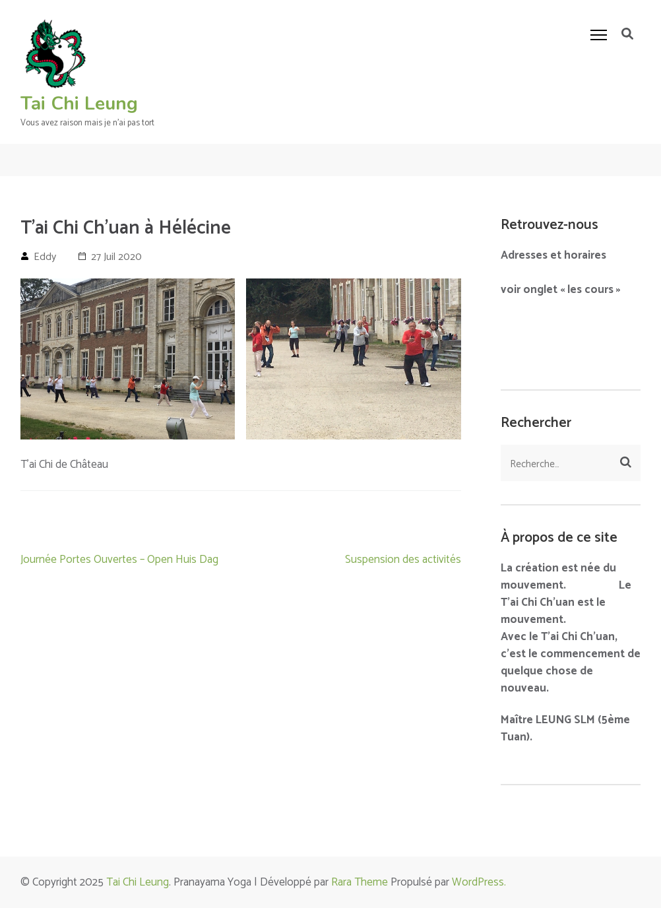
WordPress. (479, 882)
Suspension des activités (403, 559)
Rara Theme (359, 882)
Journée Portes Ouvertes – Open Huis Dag (119, 559)
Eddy (45, 257)
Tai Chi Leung (79, 103)
